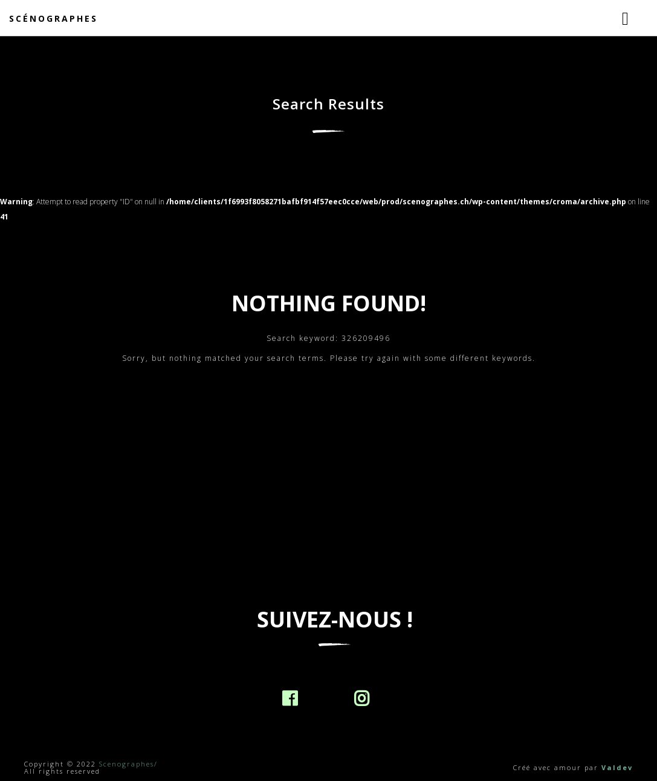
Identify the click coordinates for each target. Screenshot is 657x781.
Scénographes (53, 18)
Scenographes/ (128, 763)
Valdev (617, 767)
